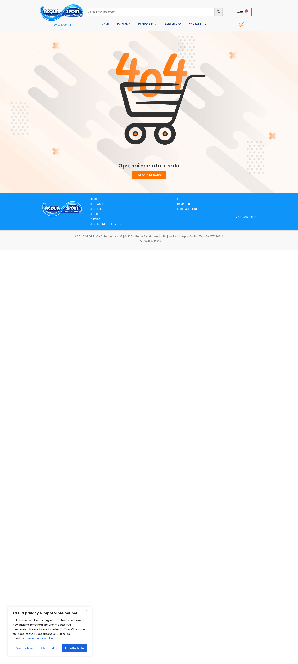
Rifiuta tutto (49, 648)
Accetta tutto (74, 648)
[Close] (88, 610)
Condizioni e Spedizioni (106, 224)
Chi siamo (96, 204)
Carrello (183, 204)
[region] (50, 631)
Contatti (198, 24)
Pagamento (173, 24)
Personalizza (24, 648)
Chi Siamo (123, 24)
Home (105, 24)
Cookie (94, 214)
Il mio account (187, 209)
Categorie (147, 24)
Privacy (95, 219)
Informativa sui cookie (38, 638)
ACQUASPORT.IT (246, 217)
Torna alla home (149, 175)
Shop (180, 199)
